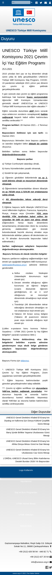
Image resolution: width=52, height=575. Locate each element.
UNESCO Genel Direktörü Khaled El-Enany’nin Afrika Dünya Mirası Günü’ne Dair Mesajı (28, 442)
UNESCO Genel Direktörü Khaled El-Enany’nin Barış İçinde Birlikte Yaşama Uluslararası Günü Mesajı (28, 432)
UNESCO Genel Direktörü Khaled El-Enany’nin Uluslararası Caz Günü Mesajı (28, 451)
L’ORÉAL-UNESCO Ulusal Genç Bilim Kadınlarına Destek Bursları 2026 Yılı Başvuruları (26, 460)
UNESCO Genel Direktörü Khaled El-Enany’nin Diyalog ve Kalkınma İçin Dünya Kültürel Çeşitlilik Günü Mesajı (27, 420)
